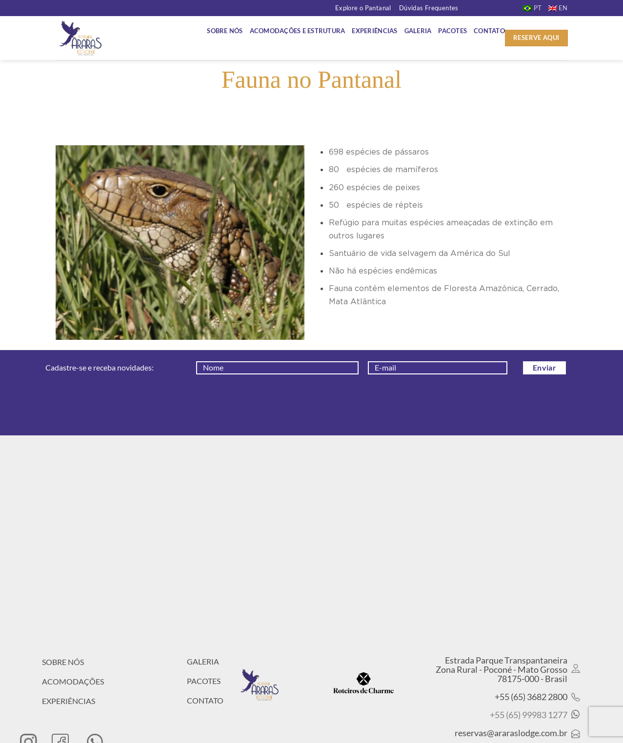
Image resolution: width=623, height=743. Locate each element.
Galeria (418, 31)
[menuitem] (532, 7)
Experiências (374, 31)
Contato (489, 31)
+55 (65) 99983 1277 (528, 714)
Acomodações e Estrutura (297, 31)
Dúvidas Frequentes (429, 8)
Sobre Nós (224, 31)
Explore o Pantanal (363, 8)
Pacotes (452, 31)
